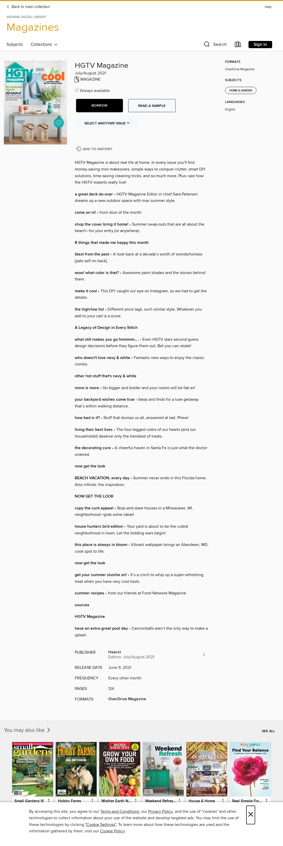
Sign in (260, 44)
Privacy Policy (160, 811)
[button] (214, 45)
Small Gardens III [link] (29, 801)
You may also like (27, 730)
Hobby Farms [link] (69, 801)
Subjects (14, 44)
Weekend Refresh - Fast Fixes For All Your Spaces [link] (161, 801)
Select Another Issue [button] (107, 123)
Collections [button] (44, 44)
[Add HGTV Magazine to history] (95, 149)
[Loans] (238, 45)
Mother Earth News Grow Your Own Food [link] (117, 801)
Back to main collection (28, 7)
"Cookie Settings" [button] (100, 824)
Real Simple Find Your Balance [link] (248, 801)
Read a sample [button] (151, 106)
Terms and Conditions (119, 811)
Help (268, 7)
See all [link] (268, 731)
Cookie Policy (112, 831)
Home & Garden (240, 90)
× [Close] (250, 815)
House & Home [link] (202, 801)
